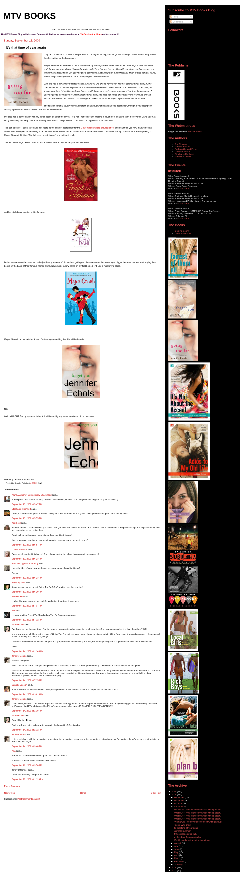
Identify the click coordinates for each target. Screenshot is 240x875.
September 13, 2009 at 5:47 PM (27, 504)
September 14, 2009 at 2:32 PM (27, 729)
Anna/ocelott (18, 596)
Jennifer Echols (19, 656)
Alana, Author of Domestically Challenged (32, 495)
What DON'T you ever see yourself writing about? (197, 809)
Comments (176, 21)
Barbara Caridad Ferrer (186, 149)
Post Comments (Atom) (29, 799)
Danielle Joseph (19, 685)
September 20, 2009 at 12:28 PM (27, 779)
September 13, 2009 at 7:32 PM (27, 619)
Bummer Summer (182, 831)
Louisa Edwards (19, 549)
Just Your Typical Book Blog (25, 563)
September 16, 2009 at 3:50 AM (27, 765)
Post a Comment (12, 786)
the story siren (18, 582)
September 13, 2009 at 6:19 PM (27, 591)
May (176, 852)
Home (83, 793)
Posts (174, 17)
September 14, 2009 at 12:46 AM (27, 651)
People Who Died (182, 825)
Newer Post (9, 793)
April (176, 855)
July (176, 846)
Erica (14, 610)
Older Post (156, 793)
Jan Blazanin (181, 144)
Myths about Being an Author (188, 837)
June (177, 849)
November (179, 800)
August (178, 843)
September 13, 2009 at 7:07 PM (27, 605)
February (179, 861)
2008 (174, 867)
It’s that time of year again (186, 828)
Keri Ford (16, 523)
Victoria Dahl (18, 624)
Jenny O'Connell (183, 156)
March (177, 858)
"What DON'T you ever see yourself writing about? (198, 821)
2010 (174, 791)
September (179, 806)
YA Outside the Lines (91, 34)
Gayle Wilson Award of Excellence (97, 127)
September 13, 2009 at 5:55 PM (27, 518)
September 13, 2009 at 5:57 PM (27, 545)
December (179, 797)
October (178, 803)
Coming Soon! (182, 231)
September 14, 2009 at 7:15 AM (27, 680)
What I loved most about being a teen (192, 840)
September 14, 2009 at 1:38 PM (27, 711)
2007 (174, 870)
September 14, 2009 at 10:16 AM (27, 694)
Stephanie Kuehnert (21, 509)
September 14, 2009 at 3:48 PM (27, 746)
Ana (14, 751)
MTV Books (29, 16)
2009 (174, 794)
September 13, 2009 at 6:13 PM (27, 559)
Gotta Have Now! (183, 233)
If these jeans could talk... (186, 834)
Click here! (183, 188)
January (178, 864)
